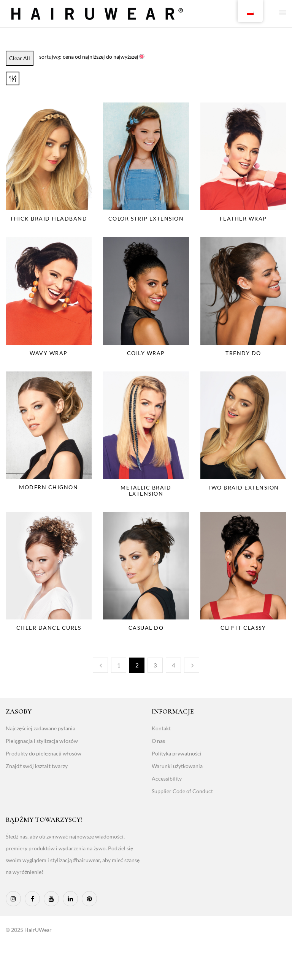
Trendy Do (243, 353)
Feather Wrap (243, 218)
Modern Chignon (48, 487)
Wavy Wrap (49, 353)
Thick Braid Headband (48, 218)
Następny (191, 665)
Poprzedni (100, 665)
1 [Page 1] (119, 665)
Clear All (19, 58)
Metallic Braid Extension (146, 490)
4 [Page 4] (173, 665)
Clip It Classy (243, 627)
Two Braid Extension (243, 487)
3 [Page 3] (155, 665)
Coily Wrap (146, 353)
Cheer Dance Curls (48, 627)
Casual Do (146, 627)
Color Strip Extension (146, 218)
